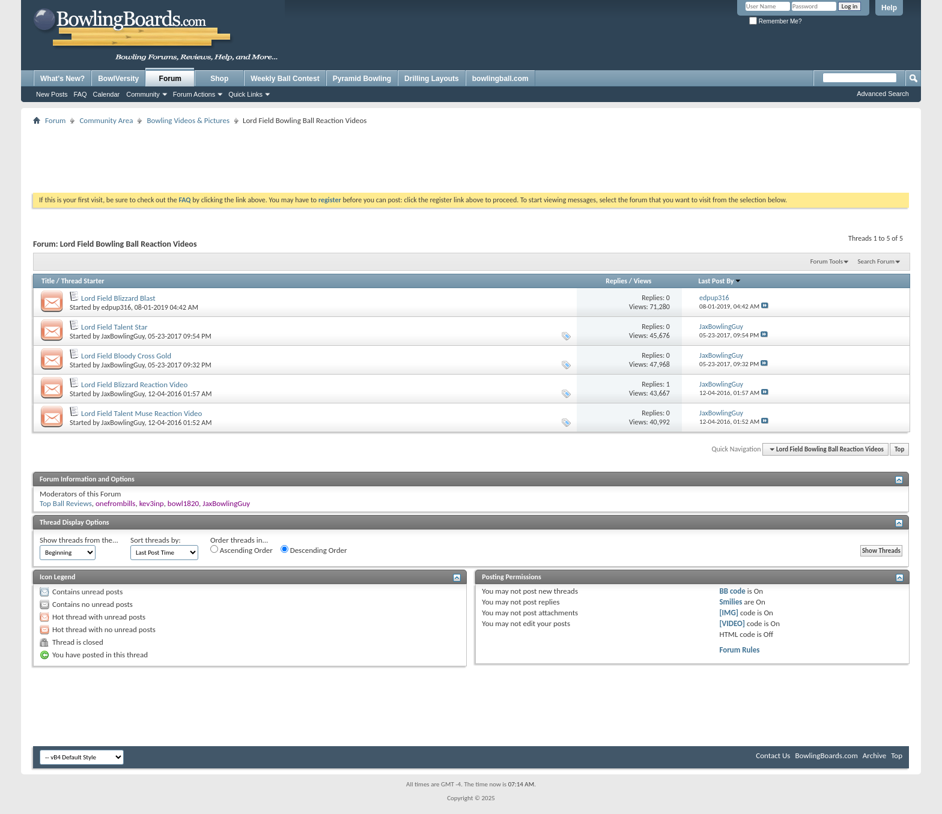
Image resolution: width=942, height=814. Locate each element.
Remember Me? (775, 21)
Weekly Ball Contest (285, 78)
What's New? (62, 78)
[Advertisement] (471, 155)
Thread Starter (83, 281)
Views (643, 281)
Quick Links (245, 94)
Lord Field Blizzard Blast (118, 298)
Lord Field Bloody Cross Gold (126, 355)
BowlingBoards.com (826, 755)
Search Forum (876, 261)
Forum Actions (194, 94)
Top (899, 449)
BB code (732, 590)
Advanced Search (883, 93)
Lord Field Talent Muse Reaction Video (141, 413)
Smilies (730, 601)
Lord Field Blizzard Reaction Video (134, 384)
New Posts (52, 94)
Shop (219, 78)
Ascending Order (241, 550)
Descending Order (314, 550)
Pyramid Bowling (362, 78)
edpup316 (116, 307)
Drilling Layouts (431, 78)
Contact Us (773, 755)
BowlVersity (118, 78)
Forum (170, 78)
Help (889, 8)
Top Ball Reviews (66, 503)
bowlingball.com (500, 78)
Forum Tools (826, 261)
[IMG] (728, 612)
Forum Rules (739, 649)
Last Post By (720, 281)
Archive (874, 755)
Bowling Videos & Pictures (188, 120)
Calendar (106, 94)
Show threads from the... (79, 539)
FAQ (80, 94)
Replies (616, 281)
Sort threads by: (155, 539)
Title (48, 281)
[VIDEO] (732, 623)
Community (143, 94)
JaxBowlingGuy (123, 336)
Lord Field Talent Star (114, 326)
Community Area (106, 120)
